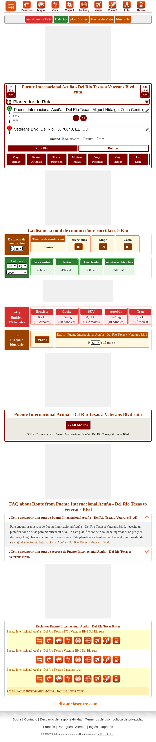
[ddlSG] (16, 272)
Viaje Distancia (97, 159)
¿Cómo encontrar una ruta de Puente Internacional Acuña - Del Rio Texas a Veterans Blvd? (73, 517)
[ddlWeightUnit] (22, 265)
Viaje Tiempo (15, 159)
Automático (72, 139)
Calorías (61, 19)
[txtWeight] (12, 265)
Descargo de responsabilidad (61, 719)
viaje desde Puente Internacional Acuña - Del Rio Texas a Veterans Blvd (61, 542)
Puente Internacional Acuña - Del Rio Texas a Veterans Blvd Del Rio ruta (52, 650)
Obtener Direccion (56, 159)
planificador (78, 19)
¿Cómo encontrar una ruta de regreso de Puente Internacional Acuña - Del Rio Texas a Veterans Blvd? (70, 554)
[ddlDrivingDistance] (18, 248)
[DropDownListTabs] (78, 102)
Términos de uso (97, 719)
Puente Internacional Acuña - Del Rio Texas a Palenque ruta (44, 669)
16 (145, 91)
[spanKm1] (95, 343)
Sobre (17, 719)
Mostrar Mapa (77, 159)
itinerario (123, 19)
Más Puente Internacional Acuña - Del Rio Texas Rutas (47, 691)
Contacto (30, 719)
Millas (89, 139)
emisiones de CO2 (38, 19)
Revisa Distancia (36, 159)
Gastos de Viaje (102, 19)
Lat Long (138, 159)
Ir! (78, 246)
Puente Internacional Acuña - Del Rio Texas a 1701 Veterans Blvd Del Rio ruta (55, 631)
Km (102, 139)
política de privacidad (127, 719)
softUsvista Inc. (106, 734)
